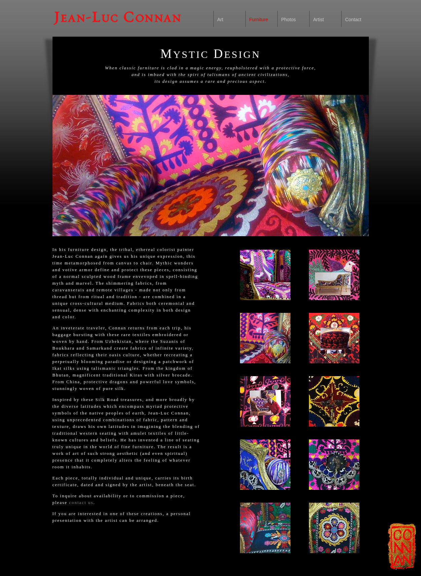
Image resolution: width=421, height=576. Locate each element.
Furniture (258, 19)
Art (220, 19)
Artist (318, 19)
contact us (81, 502)
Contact (353, 19)
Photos (288, 19)
